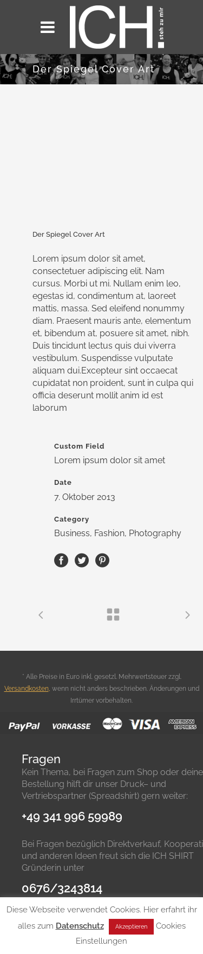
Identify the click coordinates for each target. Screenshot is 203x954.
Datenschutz (80, 926)
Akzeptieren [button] (131, 926)
